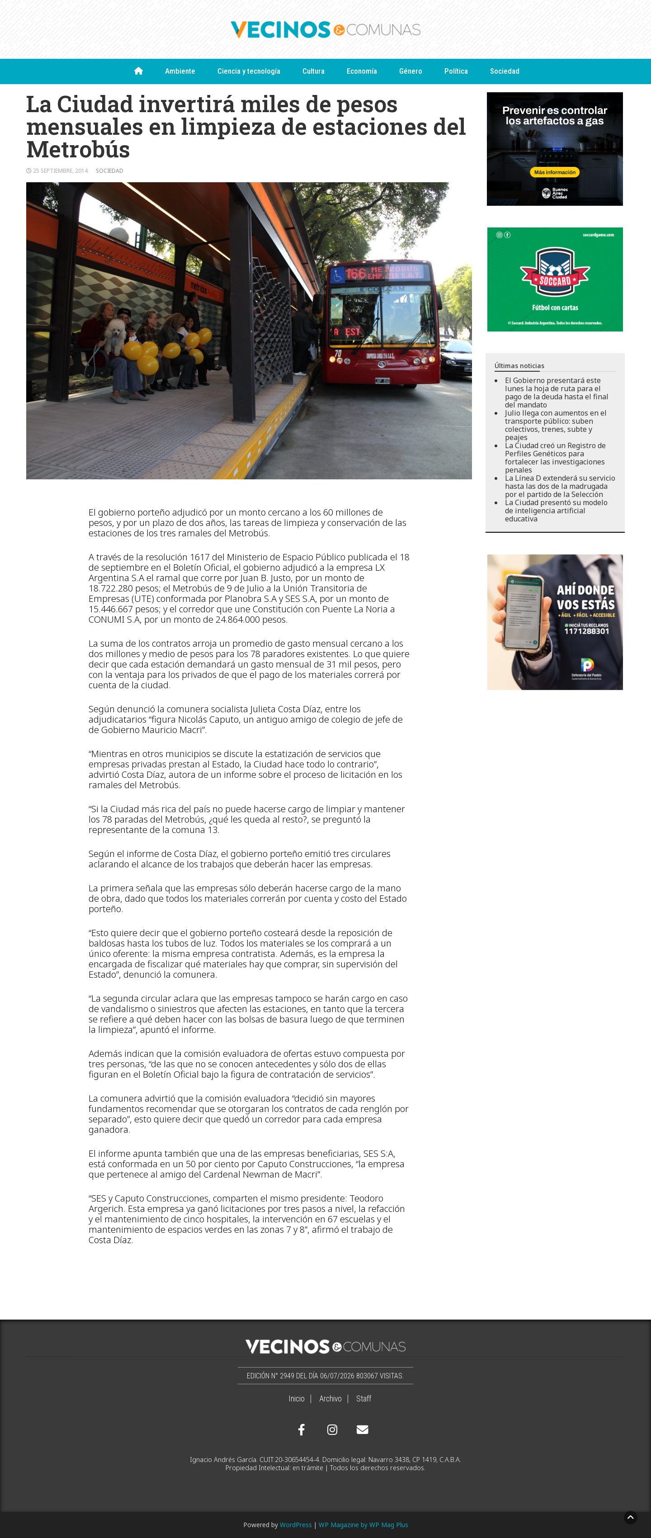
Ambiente (180, 71)
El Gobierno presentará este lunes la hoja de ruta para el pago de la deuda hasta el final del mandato (557, 392)
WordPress (296, 1524)
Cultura (313, 71)
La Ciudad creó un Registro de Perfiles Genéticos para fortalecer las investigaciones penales (555, 457)
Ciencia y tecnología (248, 71)
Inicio (296, 1398)
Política (456, 71)
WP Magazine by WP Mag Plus (363, 1524)
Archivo (330, 1398)
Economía (362, 71)
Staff (363, 1398)
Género (410, 71)
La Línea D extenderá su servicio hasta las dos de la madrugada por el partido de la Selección (560, 486)
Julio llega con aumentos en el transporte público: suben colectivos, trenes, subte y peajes (556, 425)
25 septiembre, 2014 (60, 171)
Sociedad (504, 71)
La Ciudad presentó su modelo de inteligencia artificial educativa (556, 510)
